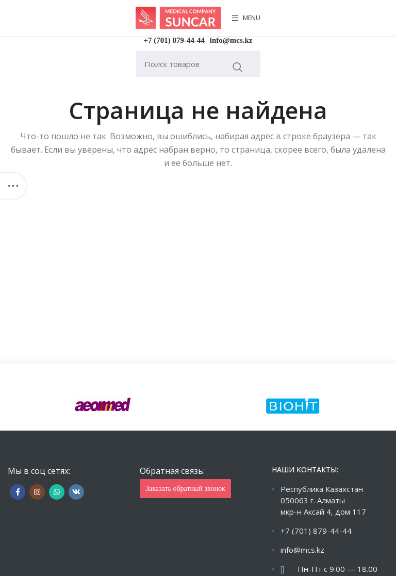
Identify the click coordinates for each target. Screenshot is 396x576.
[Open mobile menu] (246, 18)
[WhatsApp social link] (56, 492)
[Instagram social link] (37, 492)
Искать (238, 67)
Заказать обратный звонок (185, 488)
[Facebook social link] (17, 492)
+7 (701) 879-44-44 (174, 40)
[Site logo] (178, 17)
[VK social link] (76, 492)
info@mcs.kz (231, 40)
